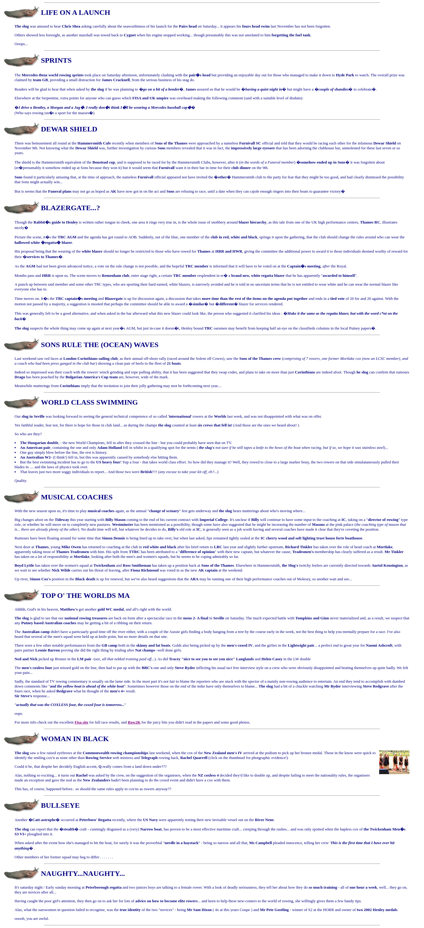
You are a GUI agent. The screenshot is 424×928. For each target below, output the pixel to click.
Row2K (134, 722)
